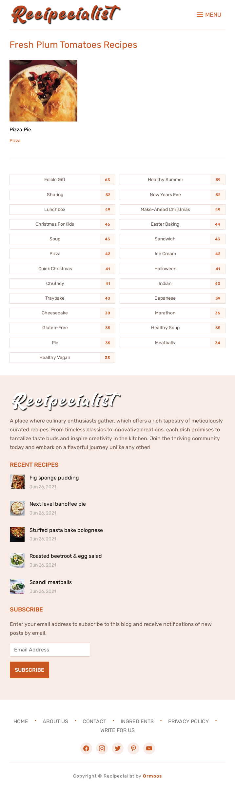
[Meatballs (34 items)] (172, 343)
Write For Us (117, 730)
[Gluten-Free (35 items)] (62, 328)
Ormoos (152, 776)
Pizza (15, 140)
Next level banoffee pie (57, 504)
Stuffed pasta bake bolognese (66, 530)
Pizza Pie (20, 129)
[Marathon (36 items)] (172, 313)
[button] (209, 15)
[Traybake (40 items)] (62, 298)
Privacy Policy (188, 721)
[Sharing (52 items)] (62, 195)
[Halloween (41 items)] (172, 269)
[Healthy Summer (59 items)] (172, 180)
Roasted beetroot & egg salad (65, 556)
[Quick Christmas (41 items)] (62, 269)
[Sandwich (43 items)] (172, 239)
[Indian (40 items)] (172, 283)
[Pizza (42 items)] (62, 254)
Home (20, 721)
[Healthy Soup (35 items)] (172, 328)
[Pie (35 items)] (62, 343)
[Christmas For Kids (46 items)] (62, 224)
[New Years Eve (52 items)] (172, 195)
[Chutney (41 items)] (62, 283)
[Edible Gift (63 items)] (62, 180)
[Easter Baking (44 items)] (172, 224)
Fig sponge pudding (54, 478)
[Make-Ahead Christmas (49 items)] (172, 209)
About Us (55, 721)
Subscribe (29, 670)
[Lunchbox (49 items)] (62, 209)
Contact (94, 721)
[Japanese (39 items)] (172, 298)
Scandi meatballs (50, 582)
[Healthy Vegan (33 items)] (62, 357)
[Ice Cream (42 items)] (172, 254)
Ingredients (137, 721)
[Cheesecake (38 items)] (62, 313)
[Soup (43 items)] (62, 239)
